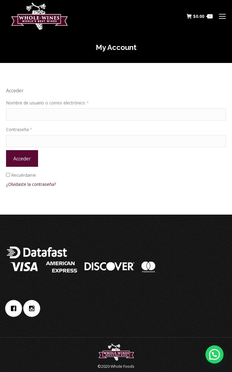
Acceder (22, 158)
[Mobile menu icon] (222, 16)
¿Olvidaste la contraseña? (31, 184)
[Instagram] (33, 308)
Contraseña (19, 129)
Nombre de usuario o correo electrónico (47, 103)
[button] (214, 354)
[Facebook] (15, 308)
